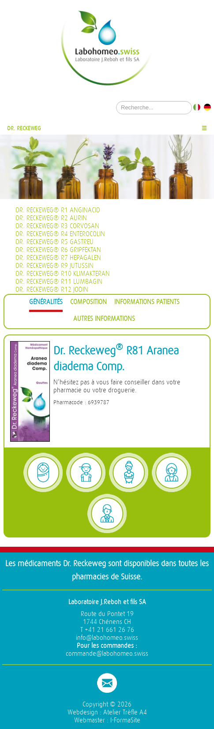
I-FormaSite (125, 720)
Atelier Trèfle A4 (125, 712)
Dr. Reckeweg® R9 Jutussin (54, 266)
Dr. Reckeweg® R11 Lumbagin (58, 282)
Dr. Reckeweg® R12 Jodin (51, 289)
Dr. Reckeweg (24, 128)
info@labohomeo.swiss (107, 638)
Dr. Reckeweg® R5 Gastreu (54, 242)
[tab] (46, 303)
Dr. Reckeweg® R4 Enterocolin (60, 234)
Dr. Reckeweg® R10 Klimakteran (62, 274)
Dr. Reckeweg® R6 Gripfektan (58, 250)
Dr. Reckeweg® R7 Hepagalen (58, 258)
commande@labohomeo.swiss (107, 654)
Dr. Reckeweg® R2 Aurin (51, 218)
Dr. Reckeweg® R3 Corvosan (57, 226)
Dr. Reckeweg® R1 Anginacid (57, 210)
